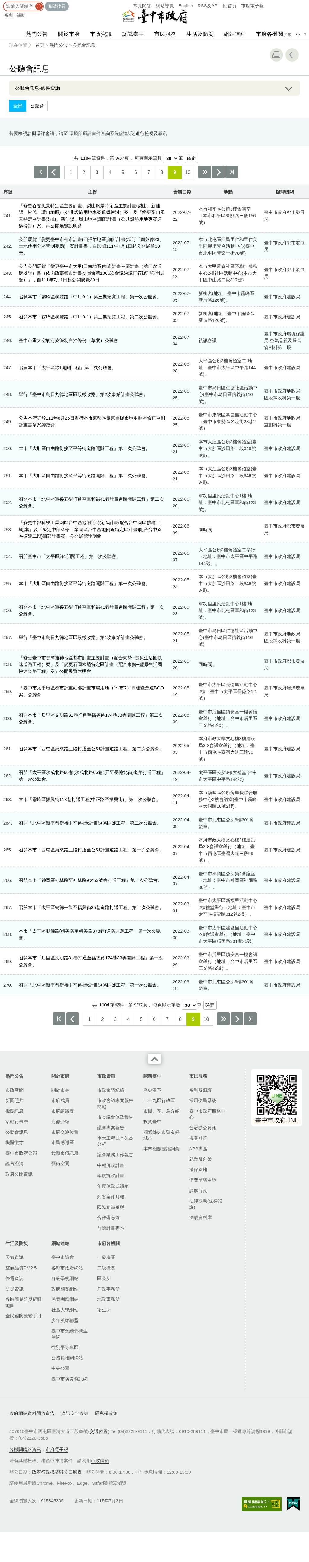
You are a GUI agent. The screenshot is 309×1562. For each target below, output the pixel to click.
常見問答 (142, 5)
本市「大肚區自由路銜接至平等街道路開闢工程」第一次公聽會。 (84, 583)
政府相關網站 (64, 1288)
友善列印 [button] (276, 55)
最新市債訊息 (64, 1152)
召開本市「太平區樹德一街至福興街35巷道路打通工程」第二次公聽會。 (91, 907)
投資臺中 (152, 1121)
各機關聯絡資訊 (25, 1449)
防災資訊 (14, 1288)
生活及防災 (200, 34)
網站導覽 (165, 5)
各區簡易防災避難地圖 (23, 1302)
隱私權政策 (106, 1413)
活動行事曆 (16, 1121)
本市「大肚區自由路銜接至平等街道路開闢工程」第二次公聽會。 (84, 448)
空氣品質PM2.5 (21, 1267)
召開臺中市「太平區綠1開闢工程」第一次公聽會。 (70, 556)
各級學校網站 (64, 1278)
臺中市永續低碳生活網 (69, 1333)
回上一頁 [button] (292, 55)
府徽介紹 (60, 1121)
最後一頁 (231, 172)
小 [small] (298, 34)
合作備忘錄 (108, 1217)
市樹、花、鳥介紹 (161, 1111)
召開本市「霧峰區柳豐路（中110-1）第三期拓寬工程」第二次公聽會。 (90, 316)
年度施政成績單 (113, 1186)
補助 (21, 15)
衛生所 (104, 1309)
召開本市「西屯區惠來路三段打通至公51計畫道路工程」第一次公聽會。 (91, 849)
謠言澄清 (14, 1163)
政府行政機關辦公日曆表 (57, 1472)
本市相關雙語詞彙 (161, 1148)
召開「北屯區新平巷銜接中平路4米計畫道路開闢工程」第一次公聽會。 (90, 984)
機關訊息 (14, 1111)
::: (2, 2)
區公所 (104, 1278)
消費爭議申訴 (202, 1180)
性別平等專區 (64, 1347)
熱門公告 (37, 34)
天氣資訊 (14, 1257)
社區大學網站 (64, 1309)
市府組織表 (62, 1111)
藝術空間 (60, 1163)
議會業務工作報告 (115, 1154)
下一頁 (218, 172)
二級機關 (106, 1267)
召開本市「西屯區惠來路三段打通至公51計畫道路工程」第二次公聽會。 (91, 748)
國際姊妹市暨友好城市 (161, 1135)
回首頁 (230, 5)
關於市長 (60, 1090)
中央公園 (60, 1368)
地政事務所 (108, 1299)
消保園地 (198, 1169)
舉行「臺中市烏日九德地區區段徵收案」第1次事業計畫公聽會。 (83, 637)
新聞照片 (14, 1100)
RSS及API (208, 5)
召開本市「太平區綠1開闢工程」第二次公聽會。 (67, 367)
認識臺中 (133, 34)
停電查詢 (14, 1278)
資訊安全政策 (74, 1413)
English (185, 5)
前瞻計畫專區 (110, 1228)
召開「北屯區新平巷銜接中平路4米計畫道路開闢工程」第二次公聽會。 (90, 822)
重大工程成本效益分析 (115, 1141)
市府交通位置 (64, 1132)
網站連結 (235, 34)
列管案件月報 (110, 1196)
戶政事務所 (108, 1288)
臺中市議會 (62, 1257)
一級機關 (106, 1257)
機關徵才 (14, 1142)
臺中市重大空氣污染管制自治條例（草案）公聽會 (68, 340)
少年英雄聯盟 (64, 1320)
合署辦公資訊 (202, 1127)
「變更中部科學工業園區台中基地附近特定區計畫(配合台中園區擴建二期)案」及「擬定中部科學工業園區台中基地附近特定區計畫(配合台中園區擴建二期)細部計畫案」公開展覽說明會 (90, 529)
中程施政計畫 (110, 1165)
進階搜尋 (57, 6)
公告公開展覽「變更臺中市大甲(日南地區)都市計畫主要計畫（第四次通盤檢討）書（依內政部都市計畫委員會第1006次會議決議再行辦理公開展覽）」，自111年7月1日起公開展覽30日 (91, 273)
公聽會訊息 (84, 45)
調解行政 (198, 1190)
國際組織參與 (110, 1207)
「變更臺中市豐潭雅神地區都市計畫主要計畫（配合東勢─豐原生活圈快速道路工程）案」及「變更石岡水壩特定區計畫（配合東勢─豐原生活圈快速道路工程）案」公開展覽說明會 (90, 664)
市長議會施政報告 (115, 1117)
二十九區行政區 (159, 1100)
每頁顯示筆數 (148, 157)
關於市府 (69, 34)
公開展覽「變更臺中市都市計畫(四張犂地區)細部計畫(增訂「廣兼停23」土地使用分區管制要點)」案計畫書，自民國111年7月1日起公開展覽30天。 (91, 246)
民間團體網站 (64, 1299)
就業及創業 (200, 1158)
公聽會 (37, 105)
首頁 (39, 45)
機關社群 (198, 1138)
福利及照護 (200, 1090)
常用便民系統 (202, 1100)
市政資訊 (101, 34)
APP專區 (198, 1148)
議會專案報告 (110, 1127)
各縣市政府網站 (67, 1267)
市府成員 (60, 1100)
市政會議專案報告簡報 (115, 1103)
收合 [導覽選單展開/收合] (154, 1059)
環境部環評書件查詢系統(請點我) (102, 133)
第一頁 (40, 172)
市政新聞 (14, 1090)
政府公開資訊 (19, 1174)
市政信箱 (100, 1460)
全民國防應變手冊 (23, 1315)
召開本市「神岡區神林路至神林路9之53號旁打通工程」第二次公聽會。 (90, 880)
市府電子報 (252, 5)
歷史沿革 (152, 1090)
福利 (8, 15)
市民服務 (165, 34)
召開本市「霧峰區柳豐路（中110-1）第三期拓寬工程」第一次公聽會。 (90, 296)
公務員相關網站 (67, 1357)
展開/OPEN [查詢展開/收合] (288, 88)
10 (187, 172)
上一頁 (54, 172)
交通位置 (99, 1431)
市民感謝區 (62, 1142)
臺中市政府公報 (21, 1152)
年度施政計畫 (110, 1175)
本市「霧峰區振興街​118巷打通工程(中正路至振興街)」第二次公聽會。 (90, 799)
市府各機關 (269, 34)
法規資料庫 (200, 1217)
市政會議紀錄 (110, 1090)
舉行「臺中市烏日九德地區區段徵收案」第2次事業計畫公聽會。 (83, 394)
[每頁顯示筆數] (170, 158)
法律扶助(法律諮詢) (205, 1203)
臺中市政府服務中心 (207, 1114)
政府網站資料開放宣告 (32, 1413)
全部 (17, 105)
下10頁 (204, 172)
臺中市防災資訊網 (69, 1378)
